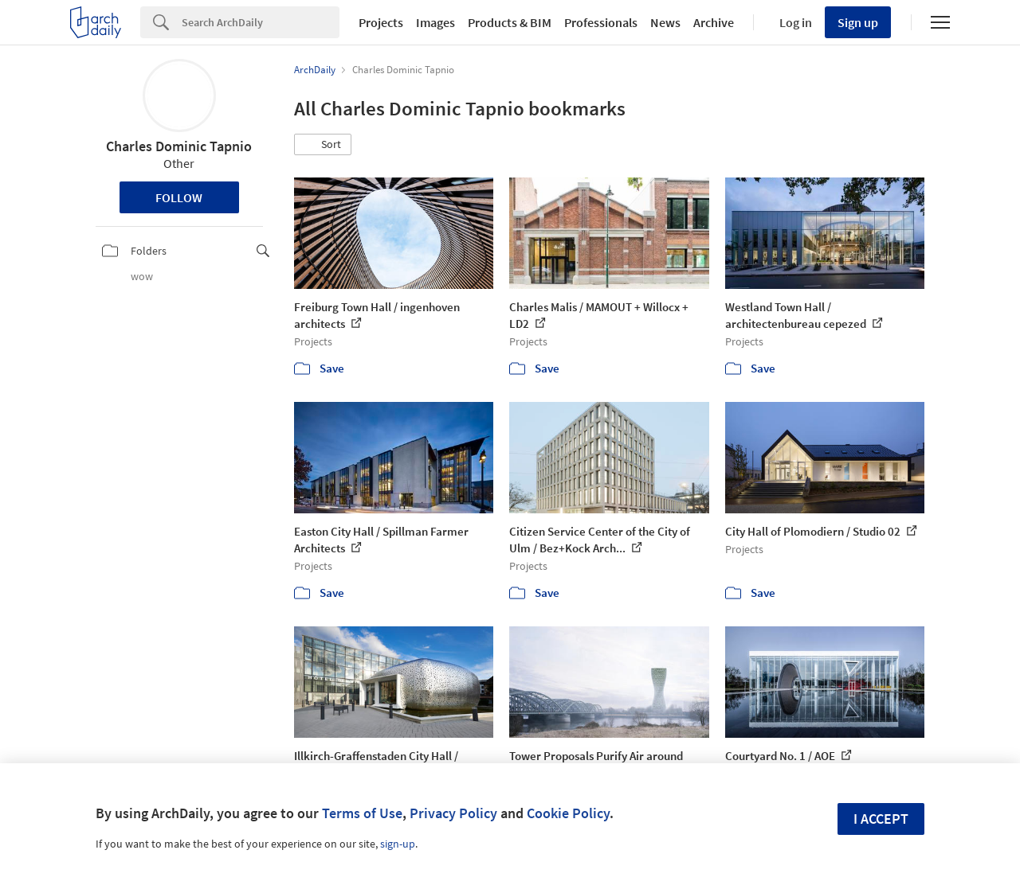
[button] (322, 145)
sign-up (397, 843)
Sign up (858, 22)
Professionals (601, 22)
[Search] (260, 22)
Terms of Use (362, 813)
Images (435, 22)
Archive (713, 22)
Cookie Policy (568, 813)
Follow (178, 197)
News (665, 22)
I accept (880, 818)
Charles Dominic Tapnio (179, 146)
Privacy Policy (453, 813)
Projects (381, 22)
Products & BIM (509, 22)
